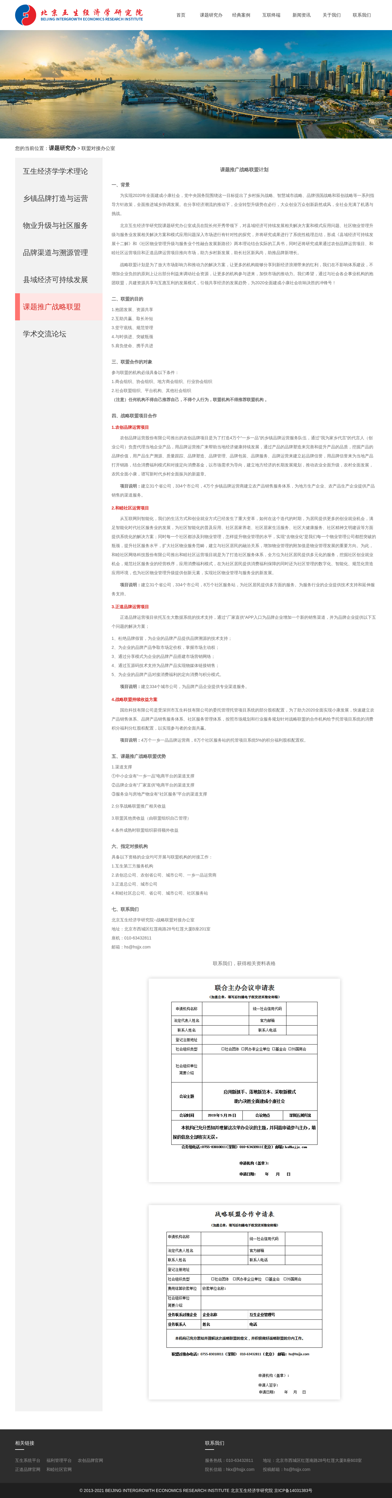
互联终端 (271, 14)
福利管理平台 (59, 1460)
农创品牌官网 (90, 1460)
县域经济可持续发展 (55, 280)
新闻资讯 (301, 14)
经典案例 (241, 14)
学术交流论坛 (44, 334)
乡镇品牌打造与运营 (55, 198)
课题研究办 (211, 14)
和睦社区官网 (59, 1469)
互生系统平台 (27, 1460)
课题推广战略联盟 (52, 307)
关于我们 (332, 14)
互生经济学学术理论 (55, 171)
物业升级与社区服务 (55, 225)
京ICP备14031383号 (293, 1490)
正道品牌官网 (27, 1469)
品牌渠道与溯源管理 (55, 252)
